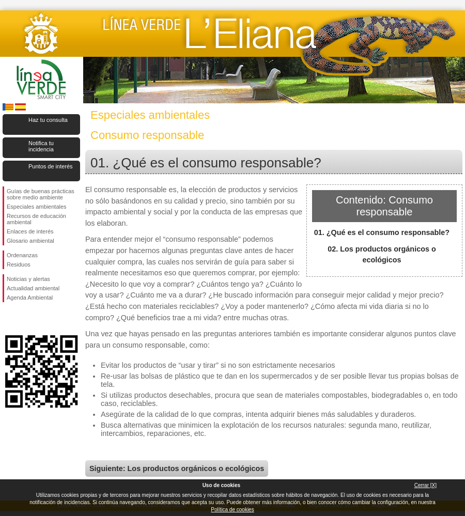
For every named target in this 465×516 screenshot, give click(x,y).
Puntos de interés (50, 166)
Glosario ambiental (30, 241)
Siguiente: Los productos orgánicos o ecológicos (176, 468)
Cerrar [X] (425, 485)
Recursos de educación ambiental (36, 219)
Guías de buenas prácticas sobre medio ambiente (40, 194)
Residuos (18, 264)
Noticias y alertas (28, 279)
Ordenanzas (22, 255)
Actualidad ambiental (33, 288)
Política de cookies (232, 509)
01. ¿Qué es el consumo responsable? (382, 232)
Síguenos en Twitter (26, 318)
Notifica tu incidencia (41, 146)
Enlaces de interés (30, 231)
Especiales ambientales (37, 207)
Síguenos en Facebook (9, 318)
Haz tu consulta (48, 120)
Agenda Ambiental (30, 297)
